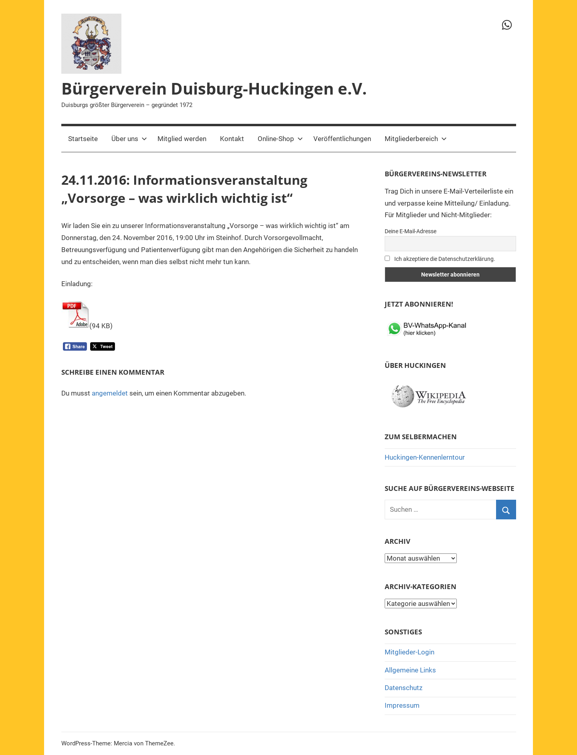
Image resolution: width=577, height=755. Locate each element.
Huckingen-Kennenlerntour (425, 457)
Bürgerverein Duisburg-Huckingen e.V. (214, 88)
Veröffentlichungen (342, 139)
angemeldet (110, 393)
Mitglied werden (181, 139)
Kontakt (232, 139)
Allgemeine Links (410, 670)
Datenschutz (403, 688)
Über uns (129, 139)
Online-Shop (280, 139)
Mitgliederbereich (416, 139)
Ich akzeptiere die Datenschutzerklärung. (440, 259)
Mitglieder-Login (409, 652)
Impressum (402, 705)
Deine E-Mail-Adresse (410, 231)
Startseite (83, 139)
